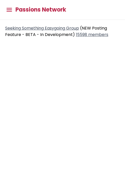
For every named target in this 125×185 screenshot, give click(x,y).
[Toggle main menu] (9, 10)
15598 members (92, 35)
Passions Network (40, 10)
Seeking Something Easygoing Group (42, 28)
